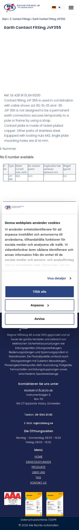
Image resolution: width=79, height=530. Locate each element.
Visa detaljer (56, 278)
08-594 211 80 (43, 414)
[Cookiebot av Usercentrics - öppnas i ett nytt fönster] (56, 208)
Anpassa (40, 305)
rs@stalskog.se (43, 423)
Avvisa (40, 318)
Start (5, 19)
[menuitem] (57, 7)
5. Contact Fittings (20, 19)
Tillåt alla (39, 291)
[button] (71, 7)
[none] (57, 7)
